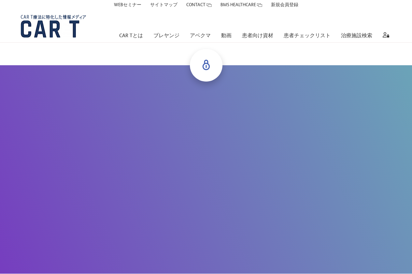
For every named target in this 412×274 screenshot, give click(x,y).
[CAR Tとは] (131, 26)
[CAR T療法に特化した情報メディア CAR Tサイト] (61, 16)
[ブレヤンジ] (166, 26)
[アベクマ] (200, 26)
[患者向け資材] (257, 26)
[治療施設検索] (356, 26)
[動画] (226, 26)
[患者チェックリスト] (307, 26)
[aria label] (384, 26)
